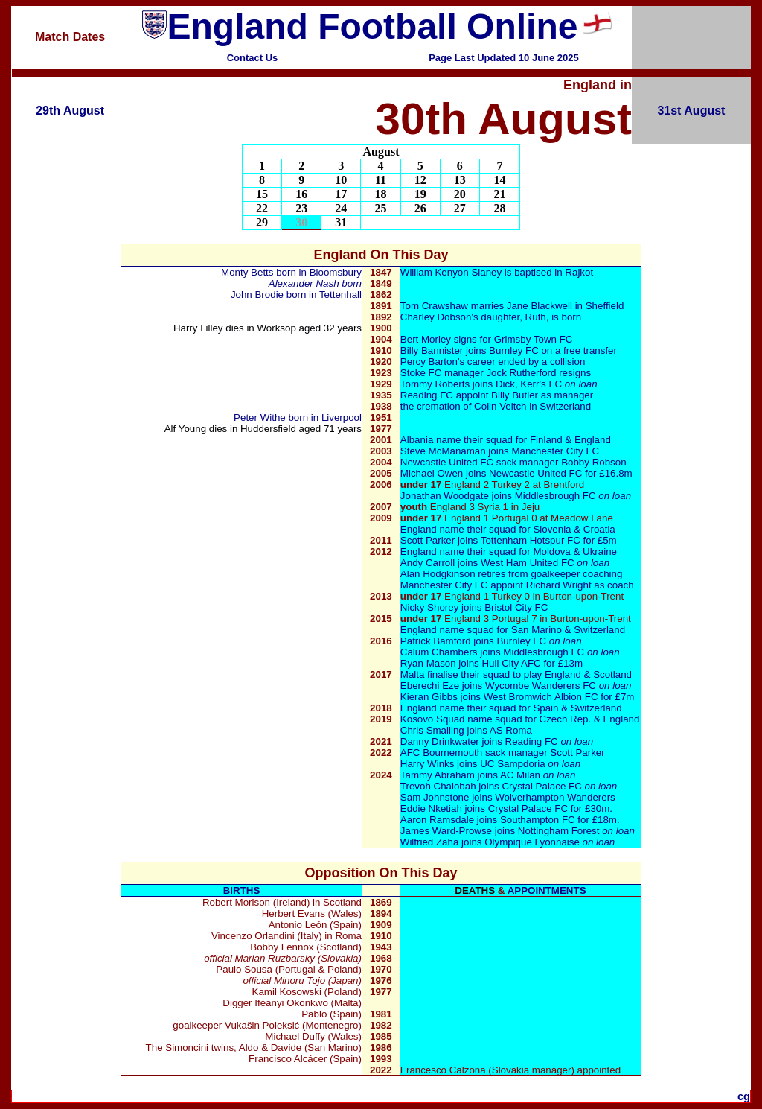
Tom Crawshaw (434, 305)
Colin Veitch (500, 406)
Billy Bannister (431, 350)
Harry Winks (428, 763)
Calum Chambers (439, 652)
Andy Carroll (427, 562)
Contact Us (252, 57)
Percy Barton (429, 361)
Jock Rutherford (521, 372)
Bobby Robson (593, 462)
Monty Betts (247, 272)
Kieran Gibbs (429, 696)
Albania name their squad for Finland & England (505, 439)
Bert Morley (425, 339)
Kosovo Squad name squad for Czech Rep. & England (520, 719)
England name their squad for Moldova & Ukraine (508, 551)
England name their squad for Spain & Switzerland (511, 708)
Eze (449, 685)
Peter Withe (260, 417)
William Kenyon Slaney (451, 272)
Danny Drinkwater (439, 741)
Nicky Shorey (429, 607)
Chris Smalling (432, 730)
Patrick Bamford (435, 640)
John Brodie (257, 294)
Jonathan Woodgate (444, 495)
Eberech (419, 685)
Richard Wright (559, 585)
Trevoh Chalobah (438, 786)
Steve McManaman (443, 451)
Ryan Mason (428, 663)
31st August (691, 110)
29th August (70, 110)
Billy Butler (514, 395)
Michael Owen (433, 473)
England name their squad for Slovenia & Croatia (507, 529)
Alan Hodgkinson (438, 573)
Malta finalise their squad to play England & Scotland (516, 674)
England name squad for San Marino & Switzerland (512, 629)
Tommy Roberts (435, 384)
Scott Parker (429, 540)
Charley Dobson (436, 316)
